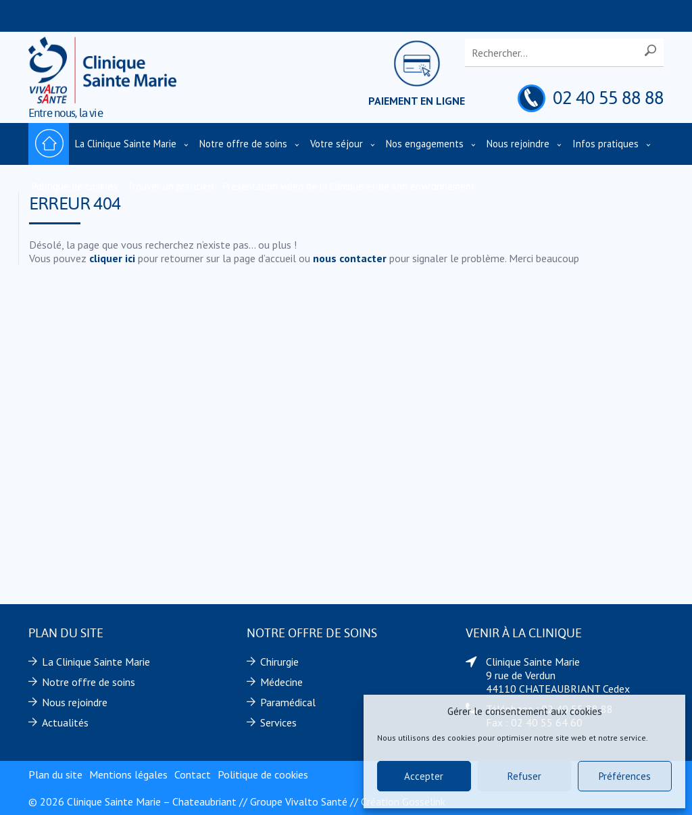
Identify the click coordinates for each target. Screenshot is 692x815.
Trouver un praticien (170, 186)
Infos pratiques (605, 143)
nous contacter (350, 258)
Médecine (281, 682)
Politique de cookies (75, 186)
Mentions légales (128, 774)
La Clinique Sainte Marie (125, 143)
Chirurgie (279, 661)
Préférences (625, 776)
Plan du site (55, 774)
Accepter (423, 776)
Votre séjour (336, 143)
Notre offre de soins (243, 143)
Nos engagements (425, 143)
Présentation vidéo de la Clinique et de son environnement (349, 186)
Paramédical (288, 702)
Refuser (524, 776)
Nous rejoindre (518, 143)
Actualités (65, 722)
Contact (192, 774)
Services (278, 722)
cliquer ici (112, 258)
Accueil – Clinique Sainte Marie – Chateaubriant (48, 144)
